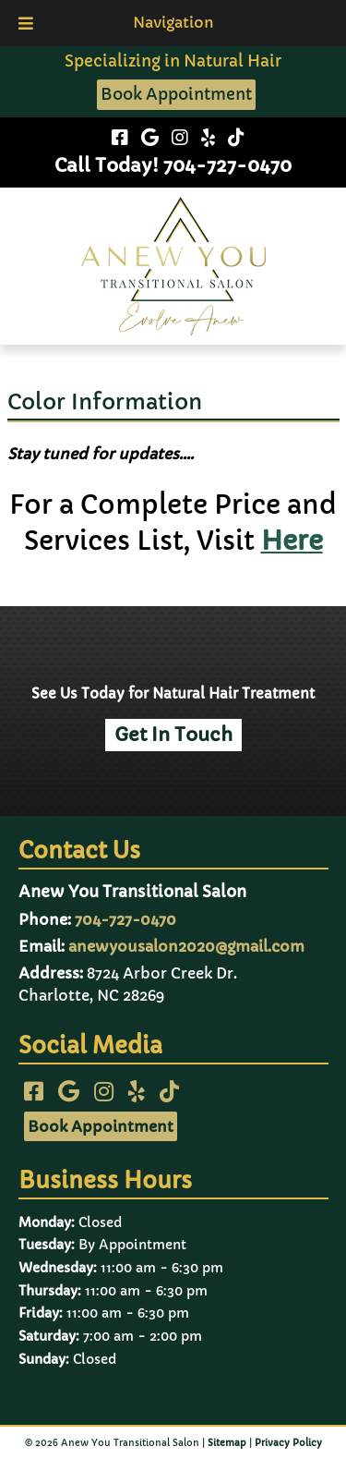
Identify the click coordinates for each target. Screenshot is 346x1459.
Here (292, 541)
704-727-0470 (125, 919)
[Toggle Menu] (26, 23)
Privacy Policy (288, 1443)
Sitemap (227, 1443)
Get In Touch (173, 735)
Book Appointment (176, 94)
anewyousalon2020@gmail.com (186, 946)
